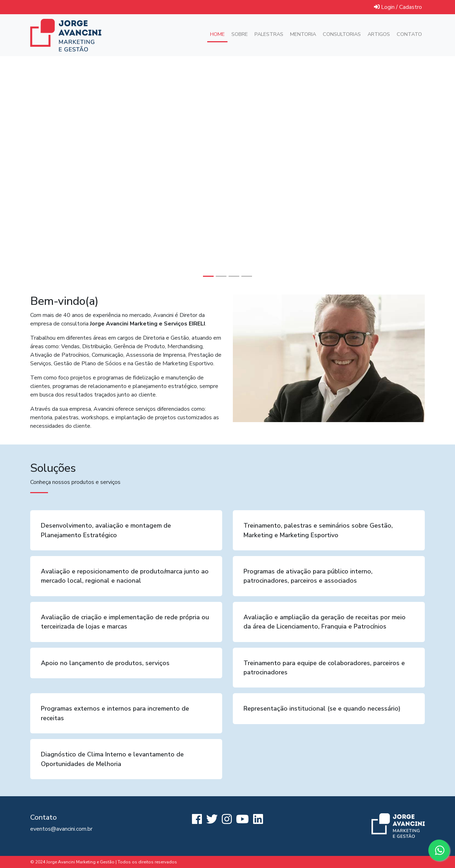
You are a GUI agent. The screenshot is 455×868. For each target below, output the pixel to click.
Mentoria (303, 34)
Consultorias (342, 34)
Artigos (379, 34)
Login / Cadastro (398, 7)
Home (219, 34)
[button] (34, 171)
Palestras (269, 34)
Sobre (239, 34)
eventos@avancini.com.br (61, 829)
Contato (409, 34)
